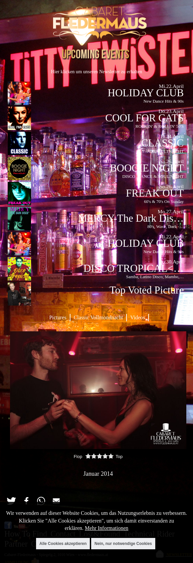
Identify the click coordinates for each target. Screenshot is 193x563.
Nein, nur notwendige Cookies (123, 543)
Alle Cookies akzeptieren (62, 543)
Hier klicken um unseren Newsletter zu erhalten (96, 71)
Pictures (57, 317)
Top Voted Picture (147, 290)
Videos (137, 317)
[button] (11, 501)
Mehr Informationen (106, 528)
